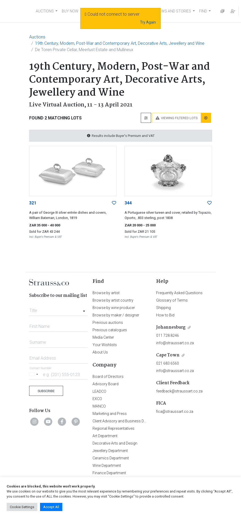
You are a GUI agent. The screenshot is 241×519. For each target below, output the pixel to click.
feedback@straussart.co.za (179, 391)
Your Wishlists (105, 345)
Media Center (103, 337)
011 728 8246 (167, 335)
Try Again (148, 22)
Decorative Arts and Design (115, 443)
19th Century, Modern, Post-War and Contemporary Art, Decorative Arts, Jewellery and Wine (119, 43)
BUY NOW (70, 11)
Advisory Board (106, 384)
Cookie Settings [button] (22, 507)
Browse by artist (106, 293)
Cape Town (167, 355)
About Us (100, 352)
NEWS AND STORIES (173, 11)
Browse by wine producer (114, 308)
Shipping (163, 308)
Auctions (37, 36)
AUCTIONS (45, 11)
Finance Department (109, 473)
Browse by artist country (113, 300)
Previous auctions (108, 322)
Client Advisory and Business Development (128, 421)
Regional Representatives (113, 428)
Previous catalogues (110, 330)
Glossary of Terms (172, 300)
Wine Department (107, 465)
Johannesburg (171, 327)
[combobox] (58, 309)
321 (32, 202)
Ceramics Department (111, 458)
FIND (203, 11)
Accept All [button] (51, 507)
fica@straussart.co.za (174, 411)
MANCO (99, 406)
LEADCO (99, 391)
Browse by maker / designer (116, 315)
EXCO (97, 399)
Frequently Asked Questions (179, 293)
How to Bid (165, 315)
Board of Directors (108, 376)
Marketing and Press (110, 413)
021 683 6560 (167, 363)
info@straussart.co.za (175, 343)
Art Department (105, 436)
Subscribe (46, 391)
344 (128, 202)
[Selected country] (34, 374)
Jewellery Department (110, 451)
